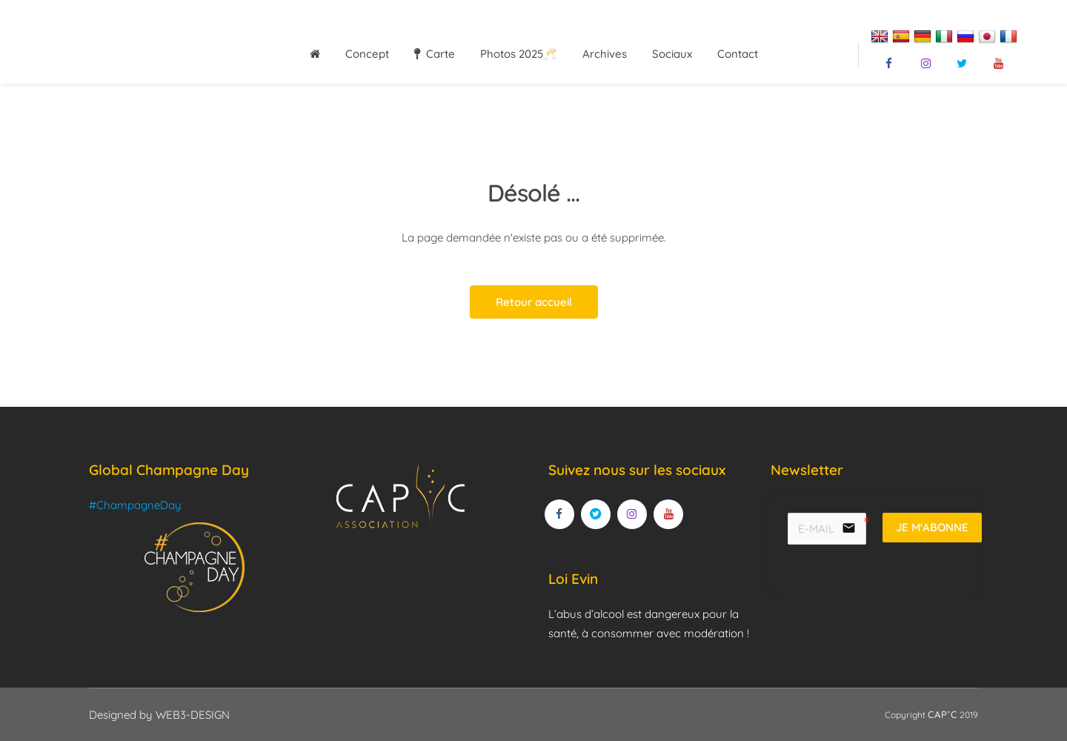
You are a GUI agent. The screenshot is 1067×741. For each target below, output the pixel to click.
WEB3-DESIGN (193, 715)
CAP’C (942, 714)
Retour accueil (534, 302)
